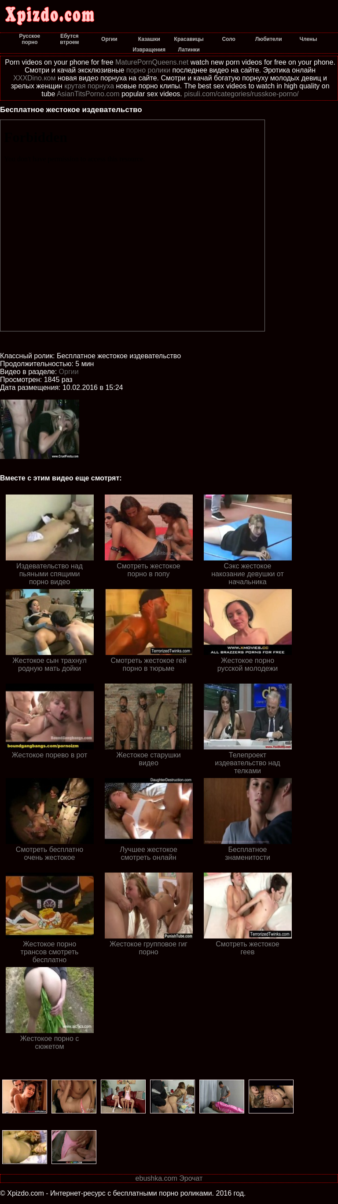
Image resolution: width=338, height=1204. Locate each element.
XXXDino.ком (34, 78)
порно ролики (148, 70)
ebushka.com (156, 1178)
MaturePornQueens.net (151, 62)
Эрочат (190, 1178)
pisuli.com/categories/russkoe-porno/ (241, 94)
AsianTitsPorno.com (88, 94)
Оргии (69, 371)
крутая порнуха (89, 86)
